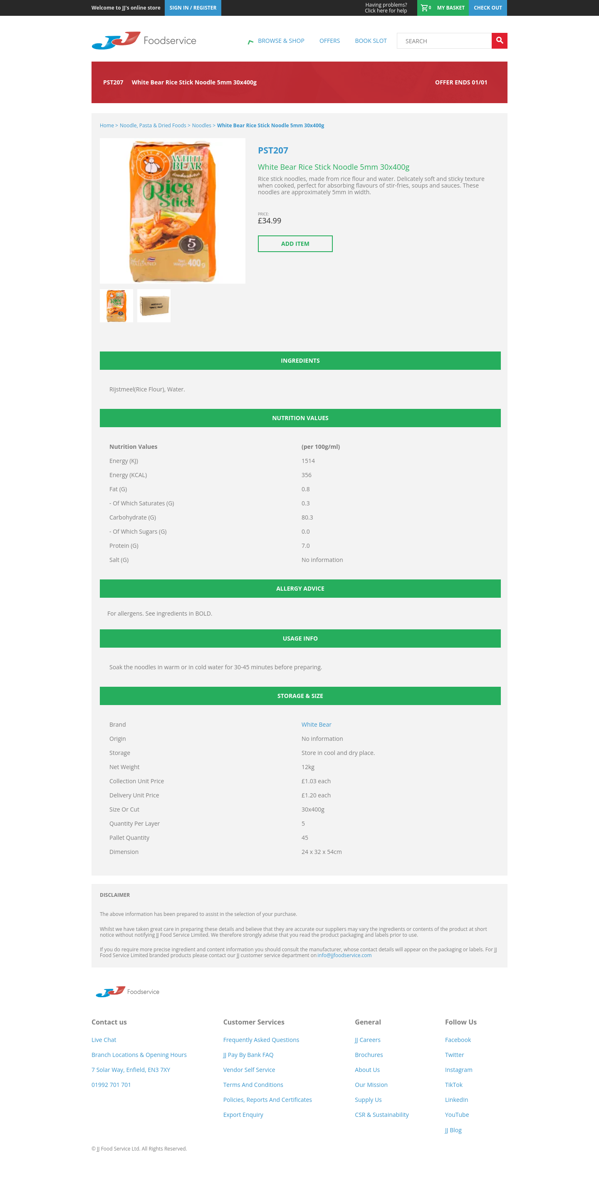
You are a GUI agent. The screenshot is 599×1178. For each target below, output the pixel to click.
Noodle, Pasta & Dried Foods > (155, 125)
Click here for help (386, 8)
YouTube (457, 1115)
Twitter (454, 1055)
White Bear (317, 724)
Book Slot (371, 41)
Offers (329, 41)
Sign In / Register (193, 7)
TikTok (454, 1085)
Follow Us (461, 1022)
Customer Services (254, 1022)
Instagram (459, 1070)
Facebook (458, 1040)
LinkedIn (456, 1100)
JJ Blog (453, 1130)
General (368, 1022)
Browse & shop (281, 41)
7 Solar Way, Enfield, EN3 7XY (131, 1070)
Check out (488, 7)
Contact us (109, 1022)
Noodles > (203, 125)
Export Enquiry (243, 1115)
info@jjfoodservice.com (344, 955)
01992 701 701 (111, 1085)
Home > (109, 125)
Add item (295, 243)
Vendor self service (249, 1070)
